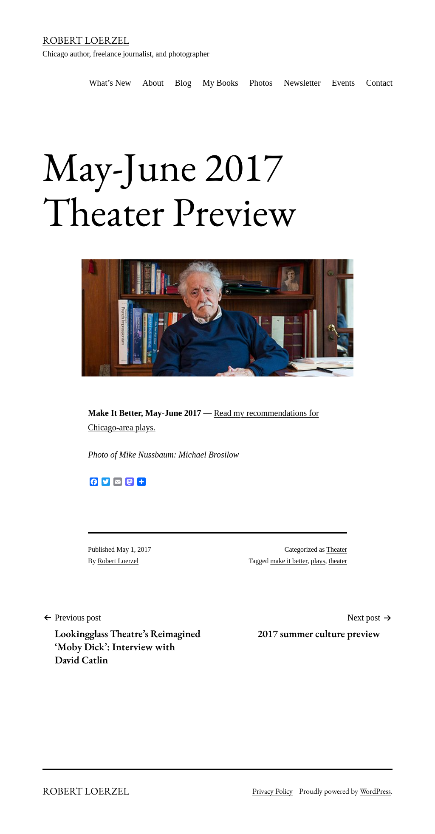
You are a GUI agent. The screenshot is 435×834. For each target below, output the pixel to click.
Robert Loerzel (118, 560)
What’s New (110, 82)
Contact (379, 82)
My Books (220, 82)
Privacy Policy (272, 791)
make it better (288, 560)
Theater (336, 549)
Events (343, 82)
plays (318, 560)
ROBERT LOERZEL (85, 40)
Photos (260, 82)
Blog (183, 82)
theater (337, 560)
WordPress (375, 791)
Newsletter (302, 82)
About (153, 82)
